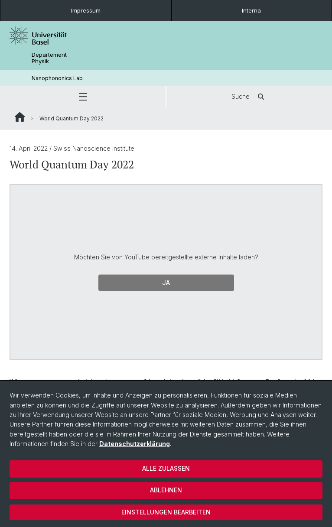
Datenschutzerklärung (134, 443)
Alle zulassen (166, 468)
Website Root (20, 117)
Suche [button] (249, 96)
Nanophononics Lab (57, 78)
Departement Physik (49, 58)
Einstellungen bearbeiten (166, 512)
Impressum (86, 10)
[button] (83, 96)
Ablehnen (166, 490)
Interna (251, 10)
